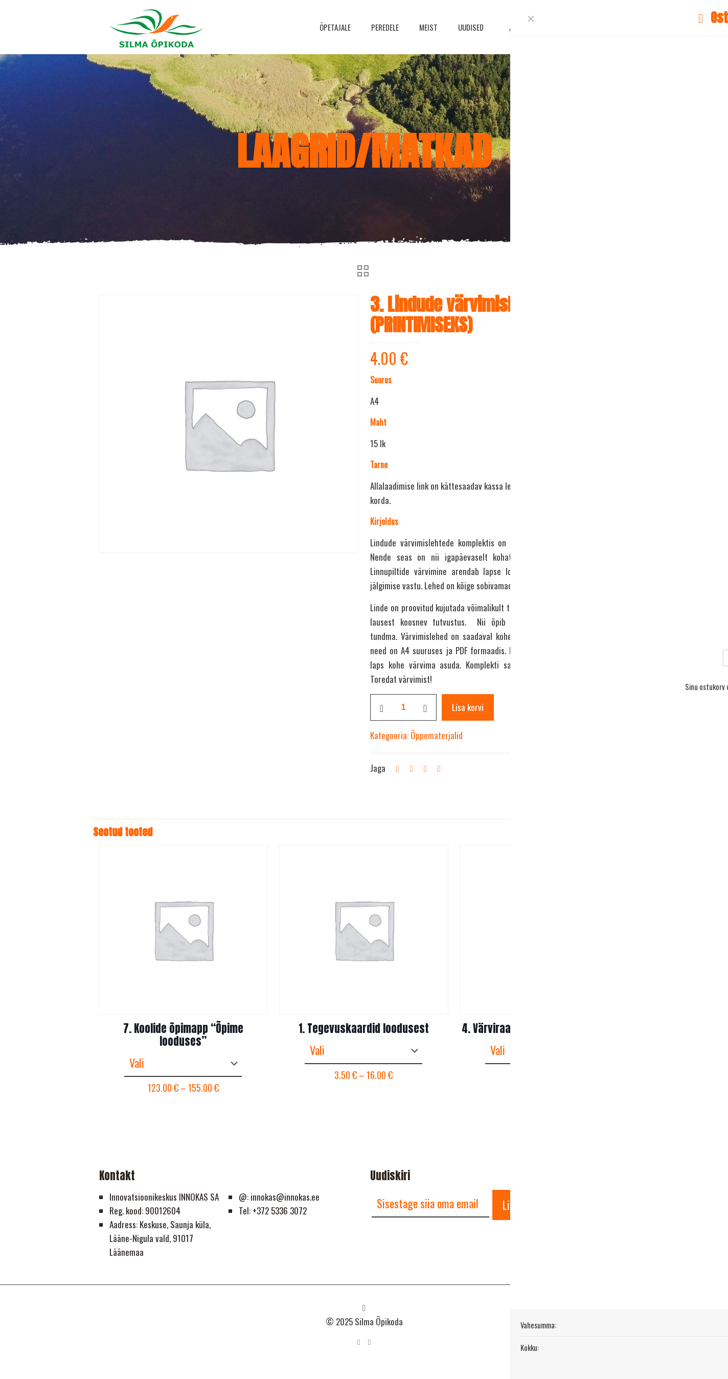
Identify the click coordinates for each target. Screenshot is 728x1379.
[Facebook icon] (358, 1341)
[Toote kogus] (403, 707)
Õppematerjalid (437, 735)
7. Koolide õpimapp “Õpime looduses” (183, 1034)
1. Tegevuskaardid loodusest (364, 1028)
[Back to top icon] (364, 1307)
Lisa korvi (468, 707)
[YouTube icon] (369, 1341)
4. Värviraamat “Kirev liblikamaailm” (544, 1028)
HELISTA (595, 26)
